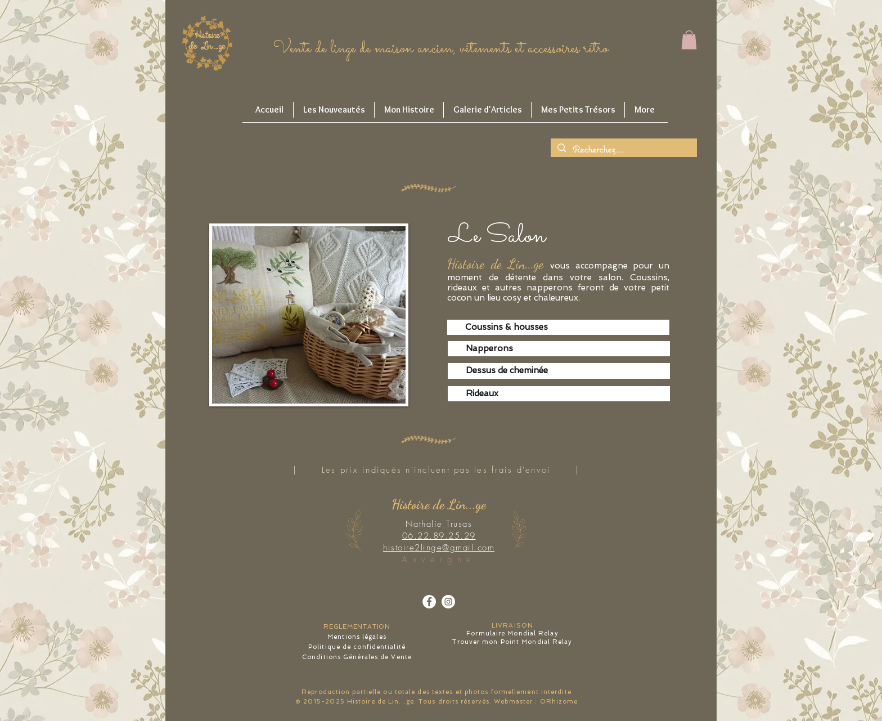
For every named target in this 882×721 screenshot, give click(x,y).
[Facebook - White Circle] (429, 601)
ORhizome (559, 701)
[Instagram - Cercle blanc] (448, 601)
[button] (689, 39)
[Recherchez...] (623, 149)
